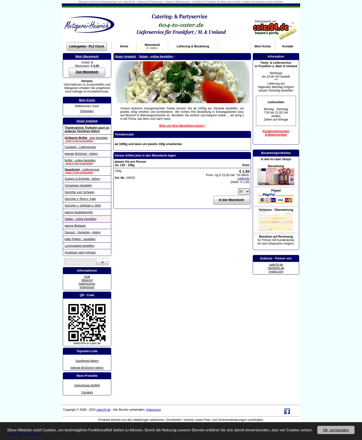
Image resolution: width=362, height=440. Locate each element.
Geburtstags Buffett (87, 385)
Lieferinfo (243, 178)
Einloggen (87, 111)
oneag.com (276, 271)
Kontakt (287, 46)
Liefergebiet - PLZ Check (86, 46)
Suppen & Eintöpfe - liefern (82, 179)
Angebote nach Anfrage (80, 252)
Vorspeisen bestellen (78, 185)
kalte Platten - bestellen (80, 239)
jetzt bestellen (87, 139)
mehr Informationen (24, 434)
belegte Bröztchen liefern (87, 368)
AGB (87, 277)
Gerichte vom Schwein (79, 192)
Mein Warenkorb (87, 56)
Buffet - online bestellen (87, 162)
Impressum (87, 287)
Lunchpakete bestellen (79, 246)
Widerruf (87, 280)
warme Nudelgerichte (79, 212)
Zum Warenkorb (87, 72)
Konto (262, 46)
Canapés (87, 392)
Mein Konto (87, 100)
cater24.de (276, 264)
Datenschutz (87, 283)
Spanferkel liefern (87, 361)
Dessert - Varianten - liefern (83, 232)
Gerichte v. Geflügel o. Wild (83, 205)
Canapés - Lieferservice (80, 147)
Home (124, 46)
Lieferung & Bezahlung (193, 46)
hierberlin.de (276, 268)
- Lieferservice (87, 171)
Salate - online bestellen (80, 219)
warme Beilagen (75, 225)
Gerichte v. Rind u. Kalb (80, 199)
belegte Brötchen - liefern (81, 154)
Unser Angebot (87, 121)
